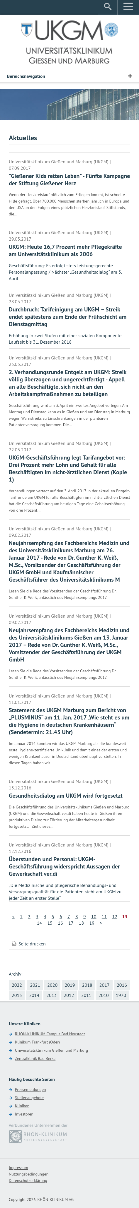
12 (114, 916)
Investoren (24, 1114)
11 (104, 916)
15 (49, 923)
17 (70, 923)
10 (93, 916)
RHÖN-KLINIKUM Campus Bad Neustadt (50, 1033)
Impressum (18, 1167)
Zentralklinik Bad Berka (35, 1058)
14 (39, 923)
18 (81, 923)
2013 (51, 995)
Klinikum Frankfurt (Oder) (37, 1042)
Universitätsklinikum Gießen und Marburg (51, 1050)
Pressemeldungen (30, 1089)
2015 (17, 995)
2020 (52, 985)
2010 (104, 995)
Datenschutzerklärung (28, 1180)
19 (91, 923)
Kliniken (22, 1105)
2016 (122, 985)
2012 (69, 995)
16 (60, 923)
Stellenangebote (29, 1097)
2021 (35, 985)
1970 (121, 995)
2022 (17, 985)
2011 (86, 995)
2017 (104, 985)
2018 (87, 985)
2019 (70, 985)
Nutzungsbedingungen (28, 1174)
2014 (34, 995)
